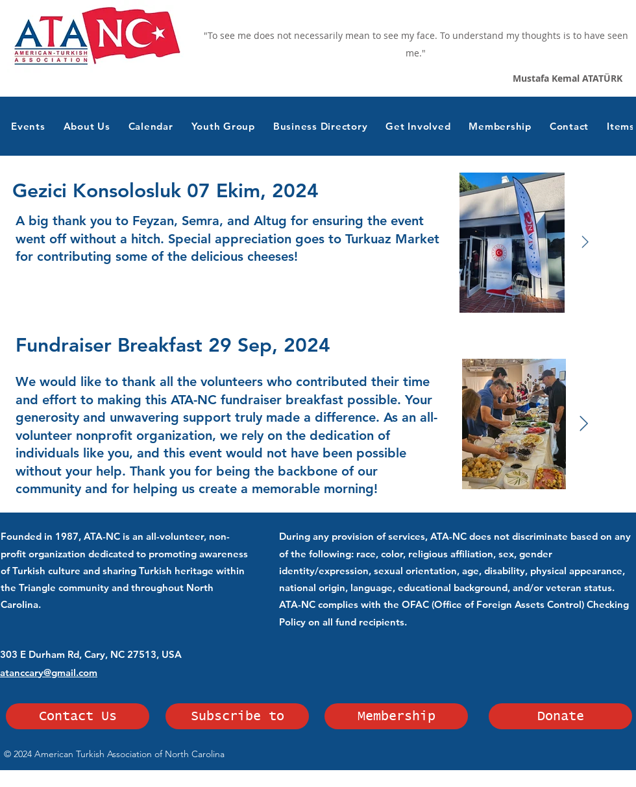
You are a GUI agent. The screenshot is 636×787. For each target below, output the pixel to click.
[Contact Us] (77, 716)
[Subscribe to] (237, 716)
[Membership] (396, 716)
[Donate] (560, 716)
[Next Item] (585, 242)
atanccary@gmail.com (48, 672)
